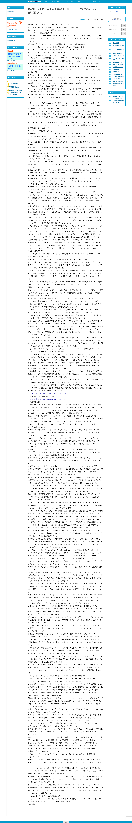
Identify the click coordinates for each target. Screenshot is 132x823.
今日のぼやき (55, 1)
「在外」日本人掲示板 (118, 56)
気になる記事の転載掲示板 (118, 46)
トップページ (12, 81)
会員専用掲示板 (11, 40)
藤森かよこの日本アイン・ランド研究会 (118, 97)
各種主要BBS (96, 1)
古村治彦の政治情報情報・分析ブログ (118, 101)
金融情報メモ (116, 71)
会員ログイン (10, 11)
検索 (124, 25)
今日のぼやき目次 (13, 83)
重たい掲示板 (116, 43)
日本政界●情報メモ (117, 53)
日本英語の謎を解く (118, 62)
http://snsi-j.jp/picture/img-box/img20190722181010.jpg (47, 392)
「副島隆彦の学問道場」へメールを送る (15, 93)
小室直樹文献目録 (117, 74)
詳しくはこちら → (12, 60)
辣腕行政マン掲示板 (118, 81)
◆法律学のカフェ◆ (118, 67)
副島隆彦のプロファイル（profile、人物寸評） (15, 86)
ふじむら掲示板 (116, 79)
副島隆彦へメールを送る (15, 90)
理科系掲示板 (116, 69)
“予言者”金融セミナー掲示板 (118, 84)
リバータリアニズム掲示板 (118, 59)
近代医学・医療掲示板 (118, 76)
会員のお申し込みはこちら (14, 29)
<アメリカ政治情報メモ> (118, 50)
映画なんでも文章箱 (118, 64)
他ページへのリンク (83, 1)
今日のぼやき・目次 (67, 1)
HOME (46, 1)
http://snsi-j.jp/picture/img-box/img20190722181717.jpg (47, 398)
